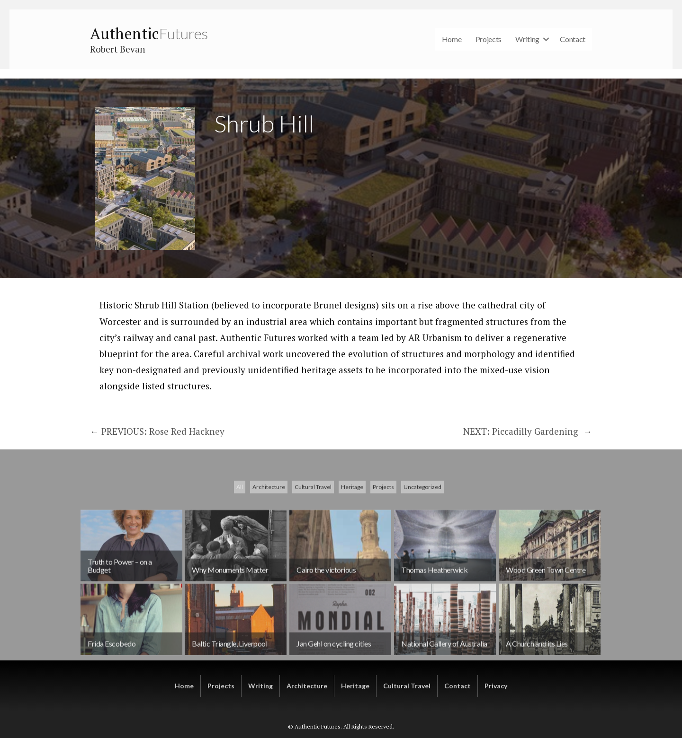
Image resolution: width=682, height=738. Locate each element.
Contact (572, 39)
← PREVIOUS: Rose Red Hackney (157, 431)
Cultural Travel (313, 517)
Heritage (352, 517)
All (239, 517)
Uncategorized (422, 517)
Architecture (268, 517)
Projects (489, 39)
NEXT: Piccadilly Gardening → (527, 431)
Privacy (496, 686)
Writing (527, 39)
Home (452, 39)
